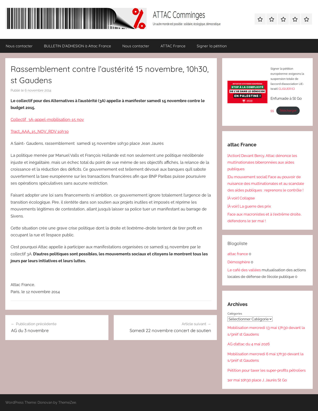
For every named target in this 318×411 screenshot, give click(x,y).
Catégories (234, 313)
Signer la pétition (212, 46)
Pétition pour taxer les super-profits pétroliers (266, 370)
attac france (237, 254)
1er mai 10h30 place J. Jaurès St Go (257, 380)
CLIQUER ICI (286, 88)
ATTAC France (173, 46)
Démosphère (238, 262)
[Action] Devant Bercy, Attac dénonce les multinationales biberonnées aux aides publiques (262, 162)
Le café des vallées (244, 270)
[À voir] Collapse (241, 198)
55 (272, 110)
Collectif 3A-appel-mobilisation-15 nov (47, 119)
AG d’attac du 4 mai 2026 (248, 344)
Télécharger (288, 110)
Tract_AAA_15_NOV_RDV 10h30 (40, 131)
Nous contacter (19, 46)
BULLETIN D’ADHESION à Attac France (77, 46)
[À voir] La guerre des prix (249, 206)
